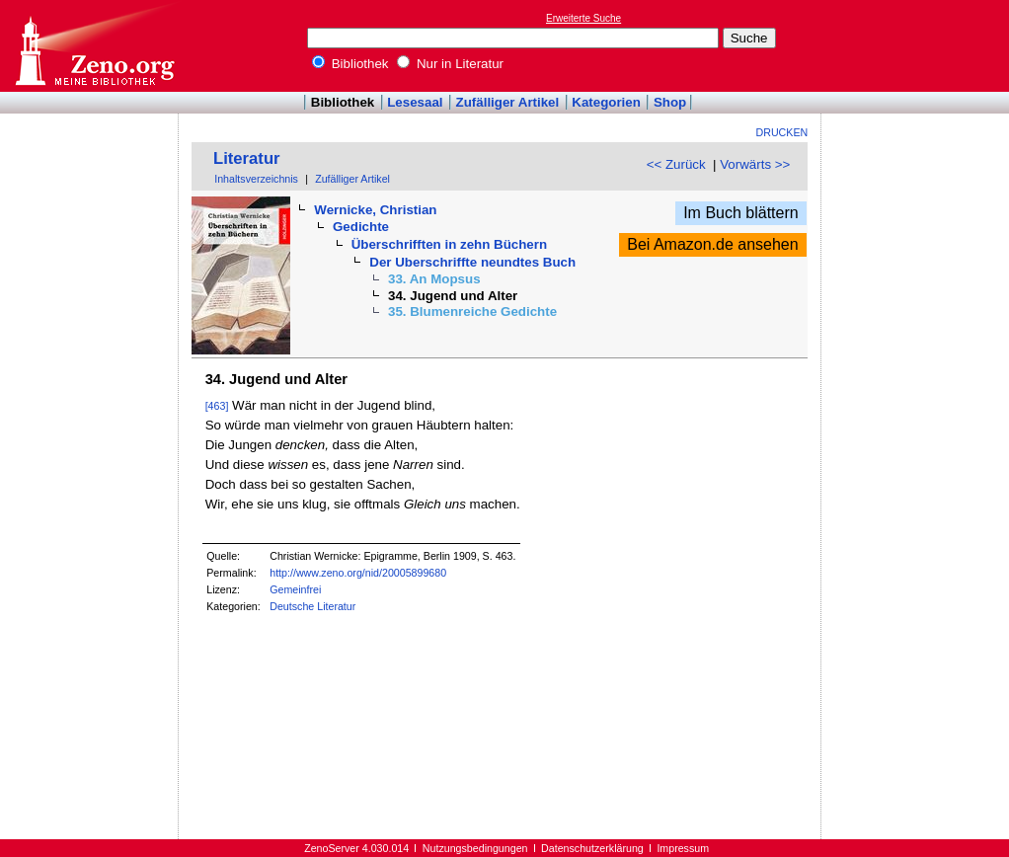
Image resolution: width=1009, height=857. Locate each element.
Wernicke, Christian (375, 209)
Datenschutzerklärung (592, 848)
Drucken (782, 132)
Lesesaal (414, 102)
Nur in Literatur (450, 63)
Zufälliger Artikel (508, 102)
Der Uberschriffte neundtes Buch (472, 262)
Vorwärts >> (755, 164)
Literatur (246, 158)
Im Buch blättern (741, 212)
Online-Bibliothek (94, 46)
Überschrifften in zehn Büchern (449, 244)
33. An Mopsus (434, 279)
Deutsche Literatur (312, 606)
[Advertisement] (918, 45)
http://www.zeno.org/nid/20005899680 (358, 573)
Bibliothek (350, 63)
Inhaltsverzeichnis (256, 179)
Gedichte (361, 226)
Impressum (683, 848)
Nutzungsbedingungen (475, 848)
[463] (217, 406)
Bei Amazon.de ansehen (712, 244)
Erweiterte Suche (583, 18)
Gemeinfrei (295, 589)
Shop (670, 102)
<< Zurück (676, 164)
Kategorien (606, 102)
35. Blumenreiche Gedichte (472, 311)
